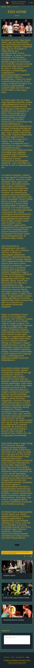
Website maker (22, 663)
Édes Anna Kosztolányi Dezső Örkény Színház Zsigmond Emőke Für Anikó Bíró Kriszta (16, 552)
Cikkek (9, 6)
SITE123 (16, 663)
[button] (2, 2)
